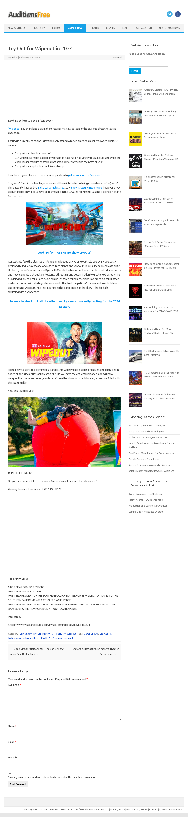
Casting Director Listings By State (146, 511)
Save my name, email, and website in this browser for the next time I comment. (52, 777)
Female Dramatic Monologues (144, 459)
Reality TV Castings (51, 638)
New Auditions (16, 28)
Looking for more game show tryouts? (64, 252)
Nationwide (14, 638)
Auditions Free (175, 809)
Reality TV (39, 28)
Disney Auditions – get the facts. (145, 494)
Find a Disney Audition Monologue (147, 425)
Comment (14, 684)
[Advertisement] (64, 89)
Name (12, 726)
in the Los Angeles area (50, 187)
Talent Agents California (35, 809)
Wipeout (71, 633)
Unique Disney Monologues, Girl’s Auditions (151, 471)
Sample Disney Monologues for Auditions (150, 465)
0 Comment (115, 57)
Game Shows (91, 633)
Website (13, 757)
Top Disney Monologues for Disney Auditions (152, 453)
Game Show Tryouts (30, 633)
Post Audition (143, 28)
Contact (153, 809)
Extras (56, 28)
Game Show (75, 28)
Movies (110, 28)
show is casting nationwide (86, 187)
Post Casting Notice (137, 809)
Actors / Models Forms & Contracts (90, 809)
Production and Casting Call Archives (148, 505)
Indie (125, 28)
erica (14, 57)
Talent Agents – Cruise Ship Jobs (146, 499)
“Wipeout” (14, 128)
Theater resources (59, 809)
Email (12, 741)
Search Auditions (169, 28)
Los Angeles (106, 633)
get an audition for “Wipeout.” (85, 175)
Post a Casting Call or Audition (147, 54)
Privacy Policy (117, 809)
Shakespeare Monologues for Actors (148, 437)
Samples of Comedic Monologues (146, 431)
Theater (94, 28)
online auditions (31, 638)
